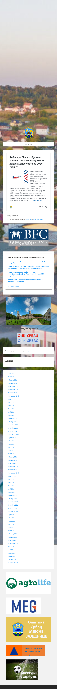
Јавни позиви (38, 219)
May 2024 (11, 447)
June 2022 (11, 521)
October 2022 (12, 508)
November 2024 (13, 428)
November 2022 (13, 505)
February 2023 (12, 495)
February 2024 (12, 457)
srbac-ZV (28, 219)
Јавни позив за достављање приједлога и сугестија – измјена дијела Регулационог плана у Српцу (28, 267)
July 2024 (11, 441)
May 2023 (11, 486)
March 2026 (11, 377)
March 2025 (11, 415)
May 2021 (11, 547)
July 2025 (11, 402)
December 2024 (13, 425)
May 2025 (11, 409)
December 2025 (13, 386)
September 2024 (13, 434)
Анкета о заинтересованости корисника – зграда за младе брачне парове (28, 262)
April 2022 (11, 527)
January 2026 (12, 383)
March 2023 (11, 492)
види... (28, 351)
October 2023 (12, 470)
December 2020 (13, 563)
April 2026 (11, 373)
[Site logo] (28, 137)
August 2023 (12, 476)
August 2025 (12, 399)
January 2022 (12, 537)
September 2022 (13, 511)
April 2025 (11, 412)
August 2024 (12, 438)
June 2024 (11, 444)
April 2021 (11, 550)
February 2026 (12, 380)
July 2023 (11, 479)
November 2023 (13, 466)
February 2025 (12, 418)
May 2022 (11, 524)
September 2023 (13, 473)
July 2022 (11, 518)
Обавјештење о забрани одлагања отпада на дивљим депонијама (25, 280)
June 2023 (11, 483)
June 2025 (11, 406)
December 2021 (13, 540)
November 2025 (13, 390)
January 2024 (12, 460)
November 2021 (13, 543)
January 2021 (12, 559)
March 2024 (11, 454)
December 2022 (13, 502)
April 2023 (11, 489)
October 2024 (12, 431)
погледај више (13, 286)
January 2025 (12, 422)
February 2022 (12, 534)
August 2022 (12, 515)
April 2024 (11, 450)
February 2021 (12, 556)
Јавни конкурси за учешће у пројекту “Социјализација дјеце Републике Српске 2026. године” (26, 274)
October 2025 (12, 393)
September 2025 (13, 396)
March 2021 (11, 553)
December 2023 (13, 463)
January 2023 (12, 499)
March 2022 (11, 531)
